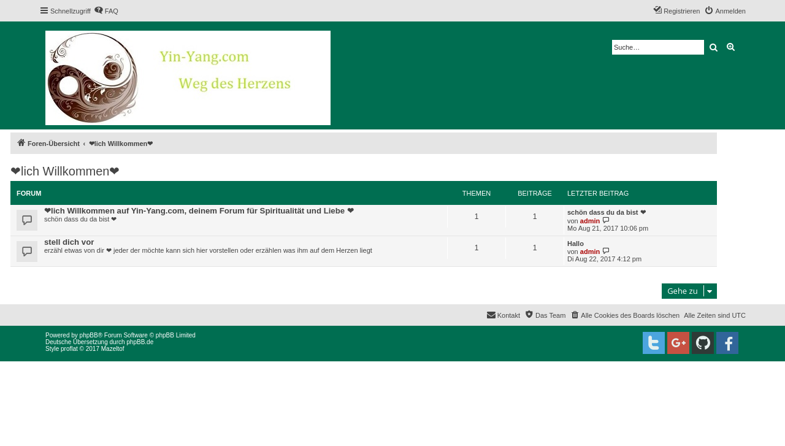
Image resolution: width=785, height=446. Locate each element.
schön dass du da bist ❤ (606, 212)
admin (590, 221)
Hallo (575, 243)
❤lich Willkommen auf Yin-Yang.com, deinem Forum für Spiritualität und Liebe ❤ (199, 210)
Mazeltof (112, 348)
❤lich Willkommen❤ (65, 171)
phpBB (89, 335)
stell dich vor (69, 242)
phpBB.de (139, 342)
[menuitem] (106, 11)
